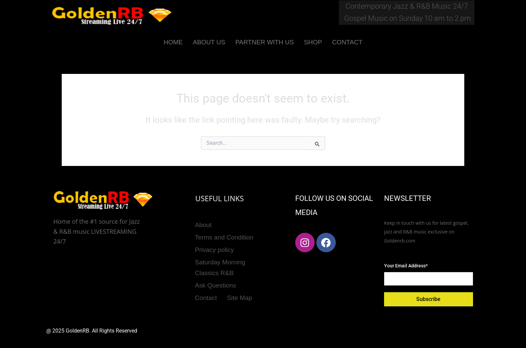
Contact (206, 287)
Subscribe (428, 299)
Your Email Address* (406, 265)
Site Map (239, 287)
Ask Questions (215, 276)
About (203, 223)
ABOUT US (209, 42)
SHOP (313, 42)
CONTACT (347, 42)
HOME (173, 42)
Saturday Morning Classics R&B (220, 260)
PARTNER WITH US (264, 42)
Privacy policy (214, 245)
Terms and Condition (224, 234)
